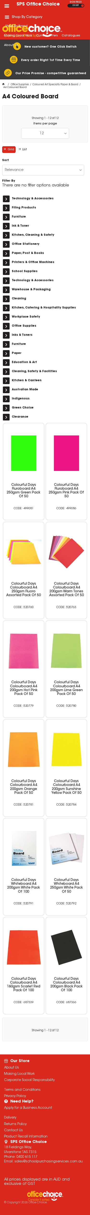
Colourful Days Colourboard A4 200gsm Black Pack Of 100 (66, 984)
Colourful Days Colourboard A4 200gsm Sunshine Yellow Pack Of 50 (66, 787)
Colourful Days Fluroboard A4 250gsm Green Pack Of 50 (23, 490)
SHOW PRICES (76, 2)
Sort (5, 160)
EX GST (76, 5)
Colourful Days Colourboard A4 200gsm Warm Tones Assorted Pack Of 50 (66, 589)
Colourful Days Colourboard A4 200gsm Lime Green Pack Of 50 (66, 688)
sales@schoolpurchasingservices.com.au (48, 1161)
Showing (45, 118)
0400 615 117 (26, 1157)
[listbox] (45, 133)
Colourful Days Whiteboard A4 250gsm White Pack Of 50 (66, 886)
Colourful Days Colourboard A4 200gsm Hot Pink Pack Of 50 (23, 688)
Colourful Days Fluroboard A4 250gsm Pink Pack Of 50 (66, 490)
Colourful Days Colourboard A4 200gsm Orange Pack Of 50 (23, 787)
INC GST (82, 5)
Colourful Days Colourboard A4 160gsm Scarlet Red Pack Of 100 (23, 984)
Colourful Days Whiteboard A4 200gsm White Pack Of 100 (23, 886)
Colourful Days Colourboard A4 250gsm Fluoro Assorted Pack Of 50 (23, 589)
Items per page (45, 123)
